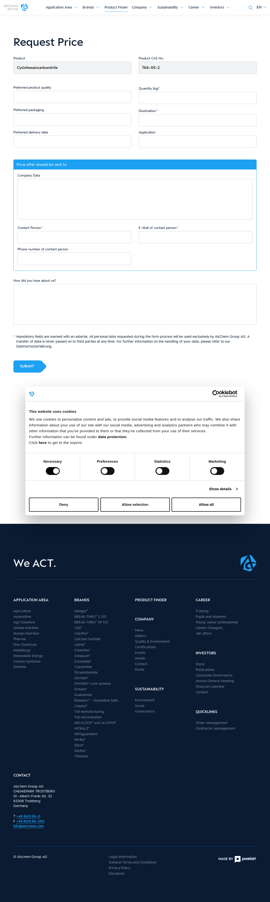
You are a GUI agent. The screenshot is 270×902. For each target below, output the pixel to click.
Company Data (29, 175)
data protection (112, 437)
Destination (147, 111)
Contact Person (29, 228)
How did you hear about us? (34, 280)
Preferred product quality (32, 87)
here (43, 443)
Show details (220, 489)
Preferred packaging (28, 110)
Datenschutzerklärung (33, 346)
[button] (261, 7)
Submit (27, 366)
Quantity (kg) (148, 88)
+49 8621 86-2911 (30, 821)
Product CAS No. (151, 58)
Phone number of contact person (43, 249)
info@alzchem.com (28, 826)
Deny (63, 504)
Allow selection (135, 504)
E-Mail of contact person (158, 228)
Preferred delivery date (30, 132)
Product (19, 58)
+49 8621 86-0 (28, 816)
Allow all (206, 504)
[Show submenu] (76, 7)
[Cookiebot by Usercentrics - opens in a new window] (219, 393)
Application (147, 132)
